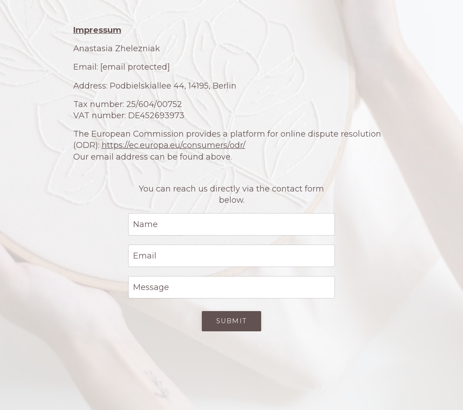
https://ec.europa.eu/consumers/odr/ (173, 145)
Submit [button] (231, 321)
